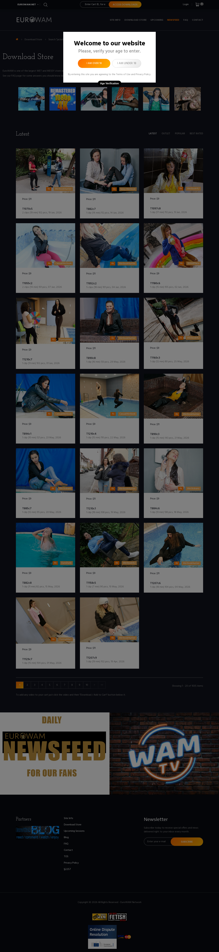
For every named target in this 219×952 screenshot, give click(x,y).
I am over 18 (94, 63)
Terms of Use (123, 74)
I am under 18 (126, 63)
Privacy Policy (143, 74)
